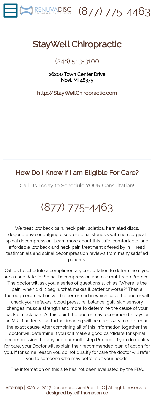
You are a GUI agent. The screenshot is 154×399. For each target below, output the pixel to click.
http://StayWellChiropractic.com (77, 93)
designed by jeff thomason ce (77, 392)
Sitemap (14, 387)
